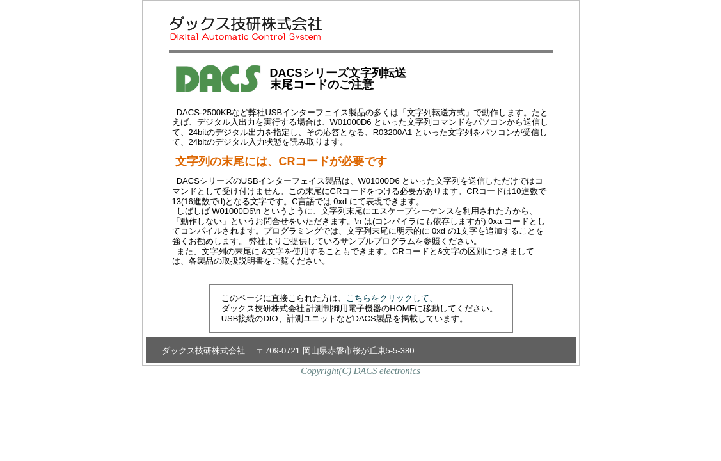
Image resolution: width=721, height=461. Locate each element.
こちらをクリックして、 (392, 298)
